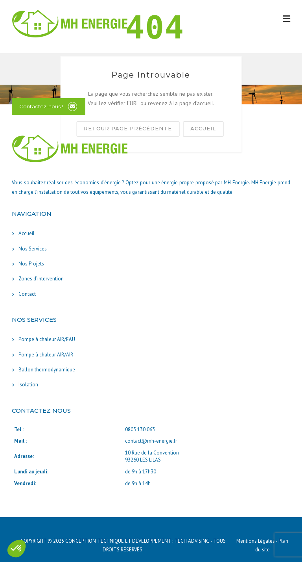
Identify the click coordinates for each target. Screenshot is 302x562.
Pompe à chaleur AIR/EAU (46, 339)
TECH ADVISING (192, 541)
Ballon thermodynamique (46, 369)
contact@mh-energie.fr (151, 441)
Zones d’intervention (41, 278)
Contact (27, 294)
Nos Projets (31, 263)
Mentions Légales (256, 541)
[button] (16, 548)
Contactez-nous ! (41, 106)
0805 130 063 (140, 429)
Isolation (28, 384)
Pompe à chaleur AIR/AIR (45, 354)
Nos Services (32, 248)
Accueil (26, 233)
